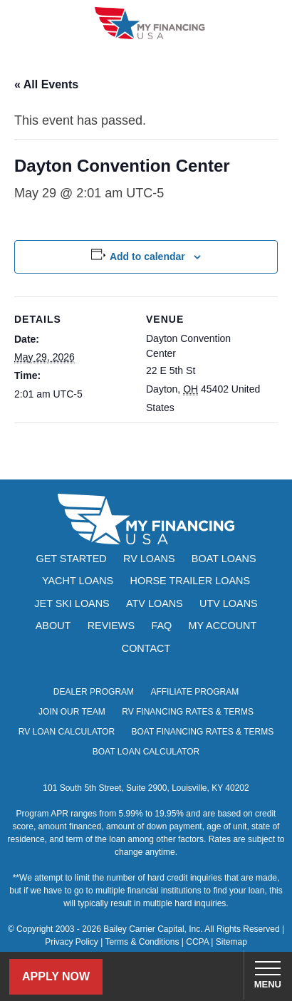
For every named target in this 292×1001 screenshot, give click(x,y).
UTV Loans (228, 603)
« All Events (46, 84)
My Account (223, 625)
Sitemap (231, 942)
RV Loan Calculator (67, 732)
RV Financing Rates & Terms (188, 712)
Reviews (111, 625)
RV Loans (149, 558)
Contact (146, 648)
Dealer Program (93, 692)
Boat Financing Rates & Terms (202, 732)
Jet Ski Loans (71, 603)
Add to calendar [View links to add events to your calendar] (147, 256)
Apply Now (56, 976)
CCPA (197, 942)
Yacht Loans (77, 580)
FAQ (161, 625)
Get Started (71, 558)
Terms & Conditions (142, 942)
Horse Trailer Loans (190, 580)
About (53, 625)
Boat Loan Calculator (146, 752)
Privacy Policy (71, 942)
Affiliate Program (194, 692)
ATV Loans (154, 603)
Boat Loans (224, 558)
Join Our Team (71, 712)
